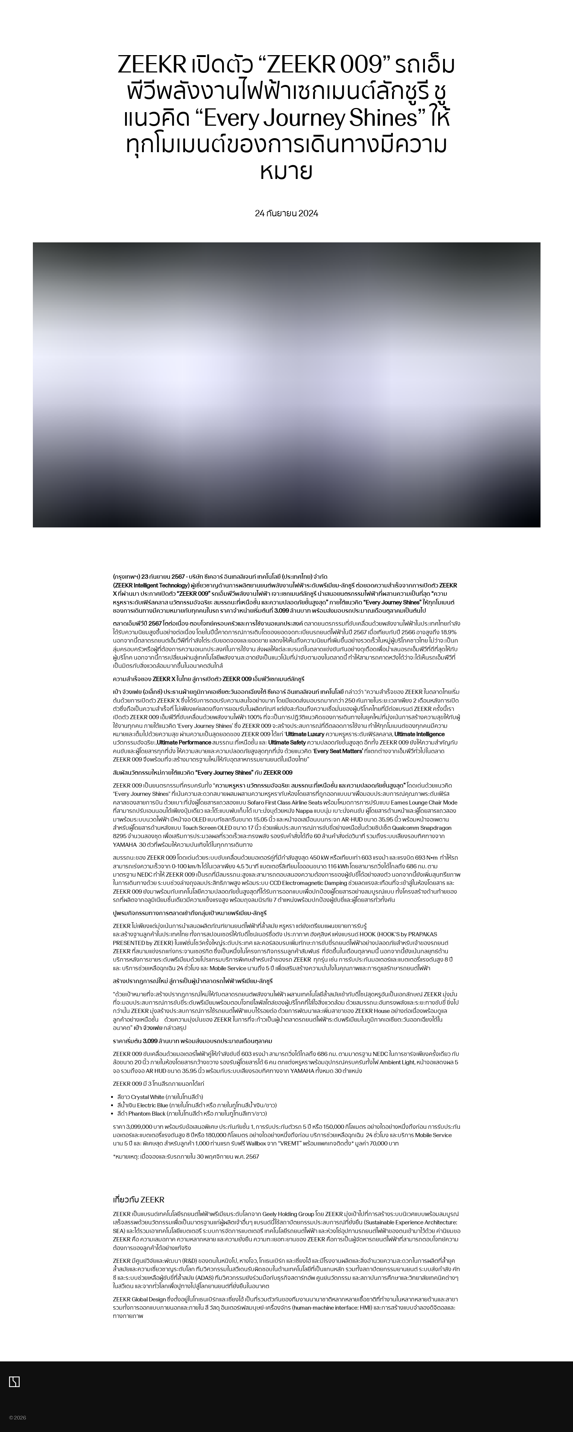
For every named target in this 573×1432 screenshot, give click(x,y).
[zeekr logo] (14, 1382)
